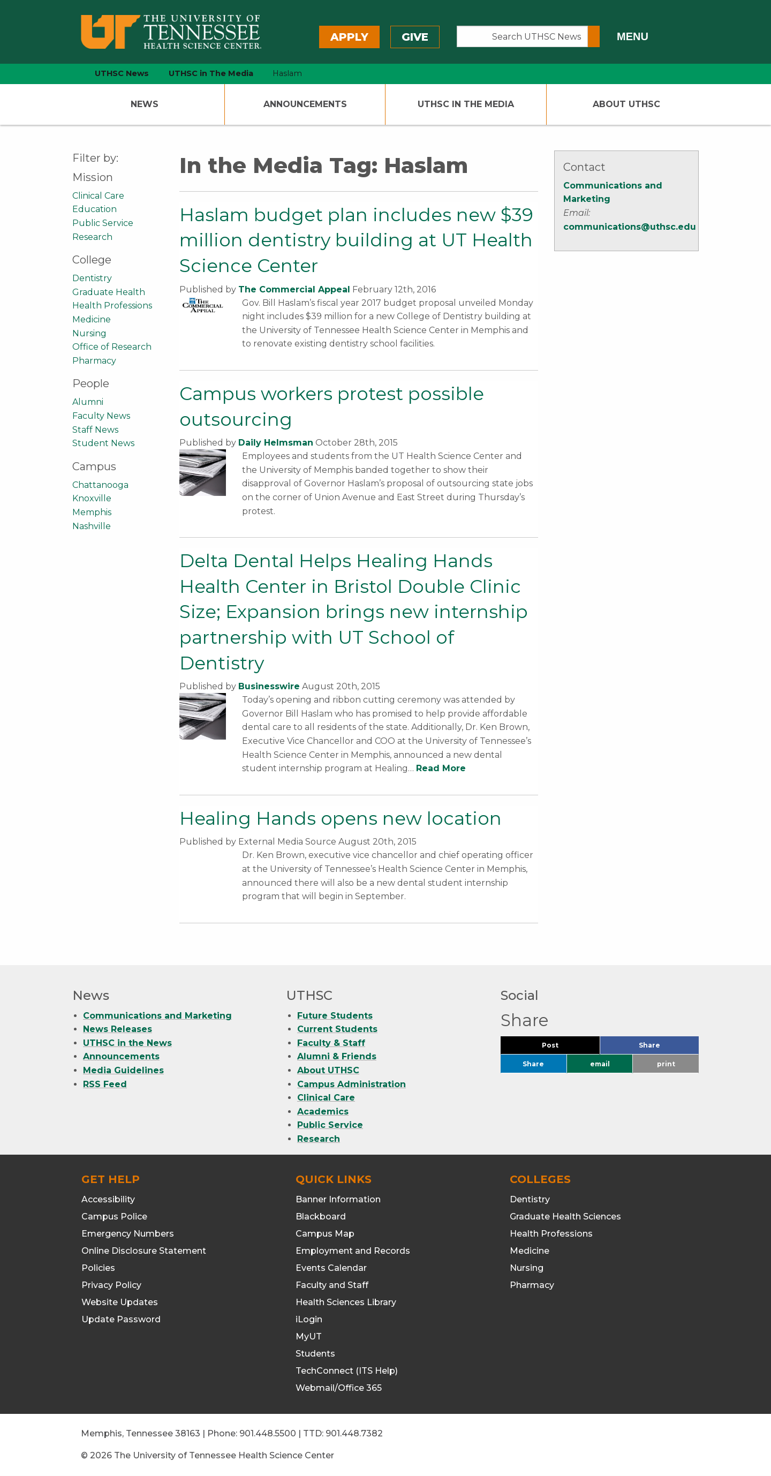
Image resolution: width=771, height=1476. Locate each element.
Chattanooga (100, 485)
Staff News (95, 430)
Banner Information (338, 1199)
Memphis (91, 512)
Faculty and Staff (332, 1285)
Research (92, 237)
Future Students (335, 1016)
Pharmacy (94, 361)
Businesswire (269, 686)
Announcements (305, 104)
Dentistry (92, 278)
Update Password (121, 1319)
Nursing (89, 333)
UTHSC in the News (127, 1043)
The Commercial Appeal (294, 289)
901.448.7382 (354, 1433)
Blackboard (321, 1216)
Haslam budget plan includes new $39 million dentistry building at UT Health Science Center (356, 240)
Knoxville (91, 498)
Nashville (91, 526)
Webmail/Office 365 (339, 1388)
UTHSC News (122, 73)
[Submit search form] (594, 36)
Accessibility (108, 1199)
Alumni (87, 402)
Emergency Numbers (127, 1234)
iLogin (309, 1319)
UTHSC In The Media (466, 104)
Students (315, 1354)
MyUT (309, 1336)
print (666, 1064)
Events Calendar (331, 1268)
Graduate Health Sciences (565, 1216)
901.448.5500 (267, 1433)
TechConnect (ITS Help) (347, 1371)
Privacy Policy (111, 1285)
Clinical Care (98, 196)
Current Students (337, 1029)
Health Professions (112, 305)
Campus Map (325, 1234)
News (144, 104)
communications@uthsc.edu (629, 227)
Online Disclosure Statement (143, 1251)
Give (415, 37)
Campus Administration (351, 1084)
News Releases (117, 1029)
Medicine (91, 319)
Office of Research (112, 347)
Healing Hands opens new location (340, 818)
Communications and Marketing (157, 1016)
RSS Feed (105, 1084)
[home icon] (69, 73)
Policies (98, 1268)
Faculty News (101, 416)
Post (563, 1048)
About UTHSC (626, 104)
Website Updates (119, 1302)
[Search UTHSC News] (522, 36)
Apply (349, 37)
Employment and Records (353, 1251)
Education (94, 209)
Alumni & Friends (336, 1056)
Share (667, 1048)
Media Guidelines (123, 1070)
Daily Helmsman (275, 443)
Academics (323, 1111)
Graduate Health (108, 292)
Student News (103, 443)
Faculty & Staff (331, 1043)
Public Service (102, 223)
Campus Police (114, 1216)
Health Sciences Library (346, 1302)
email (600, 1064)
